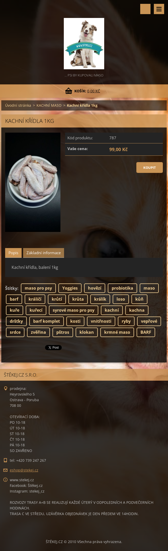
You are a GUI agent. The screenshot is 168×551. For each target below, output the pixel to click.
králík (100, 299)
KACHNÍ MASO (49, 105)
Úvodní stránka (18, 105)
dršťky (16, 321)
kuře (14, 310)
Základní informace (43, 252)
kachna (137, 310)
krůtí (57, 299)
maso (149, 288)
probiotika (122, 288)
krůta (78, 299)
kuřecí (36, 310)
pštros (62, 332)
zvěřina (38, 332)
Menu (159, 9)
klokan (86, 332)
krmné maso (117, 332)
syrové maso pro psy (73, 310)
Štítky (11, 288)
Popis (13, 252)
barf (14, 299)
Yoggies (70, 288)
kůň (139, 299)
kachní (112, 310)
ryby (126, 321)
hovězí (94, 288)
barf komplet (46, 321)
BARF (145, 332)
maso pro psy (38, 288)
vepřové (149, 321)
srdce (15, 332)
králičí (35, 299)
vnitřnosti (101, 321)
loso (121, 299)
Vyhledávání (145, 9)
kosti (75, 321)
